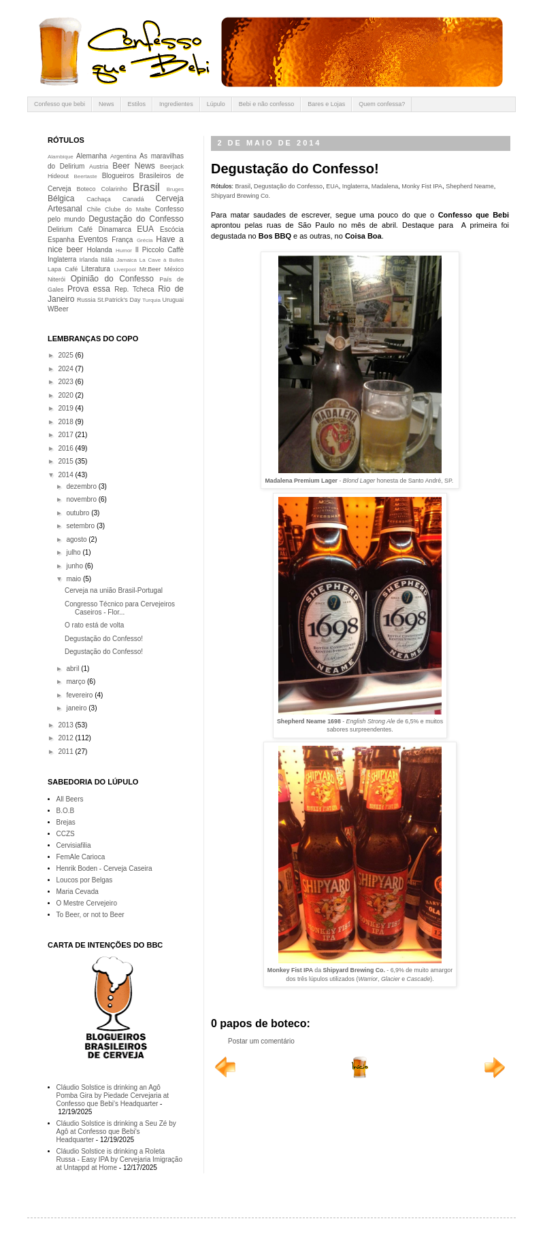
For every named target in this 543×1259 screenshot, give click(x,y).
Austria (98, 166)
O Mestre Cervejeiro (86, 903)
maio (74, 579)
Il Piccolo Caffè (159, 250)
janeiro (77, 708)
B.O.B (65, 810)
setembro (81, 526)
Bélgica (61, 198)
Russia (86, 299)
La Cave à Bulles (161, 260)
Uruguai (173, 299)
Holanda (99, 250)
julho (74, 552)
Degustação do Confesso (288, 186)
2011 (66, 751)
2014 (66, 475)
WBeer (58, 309)
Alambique (60, 157)
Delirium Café (70, 229)
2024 (66, 369)
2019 (66, 408)
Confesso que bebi (59, 104)
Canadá (133, 199)
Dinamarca (115, 229)
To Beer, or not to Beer (90, 914)
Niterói (56, 279)
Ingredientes (176, 104)
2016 (66, 448)
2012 (66, 738)
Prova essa (88, 289)
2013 (66, 725)
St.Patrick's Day (118, 299)
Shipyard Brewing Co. (240, 195)
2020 (66, 395)
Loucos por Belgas (84, 880)
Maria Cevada (77, 891)
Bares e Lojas (326, 104)
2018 (66, 422)
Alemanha (91, 156)
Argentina (123, 156)
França (122, 239)
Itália (107, 259)
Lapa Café (63, 269)
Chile (94, 209)
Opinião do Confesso (112, 278)
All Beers (70, 799)
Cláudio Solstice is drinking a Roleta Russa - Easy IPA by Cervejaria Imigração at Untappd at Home (119, 1159)
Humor (124, 250)
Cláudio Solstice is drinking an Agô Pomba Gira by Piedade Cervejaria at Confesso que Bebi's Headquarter (112, 1095)
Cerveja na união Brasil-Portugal (114, 590)
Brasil (243, 186)
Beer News (133, 166)
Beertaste (85, 176)
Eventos (93, 239)
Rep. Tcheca (134, 289)
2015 (66, 461)
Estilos (137, 104)
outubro (78, 513)
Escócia (172, 229)
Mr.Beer (150, 269)
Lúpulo (216, 104)
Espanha (61, 239)
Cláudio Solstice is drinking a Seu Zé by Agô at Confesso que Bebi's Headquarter (116, 1131)
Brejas (66, 822)
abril (73, 668)
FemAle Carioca (80, 857)
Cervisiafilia (73, 845)
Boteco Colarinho (102, 189)
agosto (77, 539)
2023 (66, 381)
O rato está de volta (94, 625)
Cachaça (98, 199)
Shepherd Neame (470, 186)
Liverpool (124, 269)
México (174, 269)
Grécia (145, 240)
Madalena (385, 186)
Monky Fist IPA (421, 186)
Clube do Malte (128, 209)
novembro (82, 499)
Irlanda (89, 259)
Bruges (175, 189)
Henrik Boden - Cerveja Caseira (104, 868)
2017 (66, 434)
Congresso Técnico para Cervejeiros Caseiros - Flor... (120, 608)
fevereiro (80, 695)
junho (75, 566)
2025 (66, 355)
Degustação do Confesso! (104, 638)
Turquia (151, 300)
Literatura (96, 269)
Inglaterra (355, 186)
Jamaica (126, 260)
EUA (332, 186)
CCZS (65, 834)
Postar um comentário (261, 1041)
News (106, 104)
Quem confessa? (382, 104)
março (76, 681)
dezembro (82, 486)
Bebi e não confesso (267, 104)
